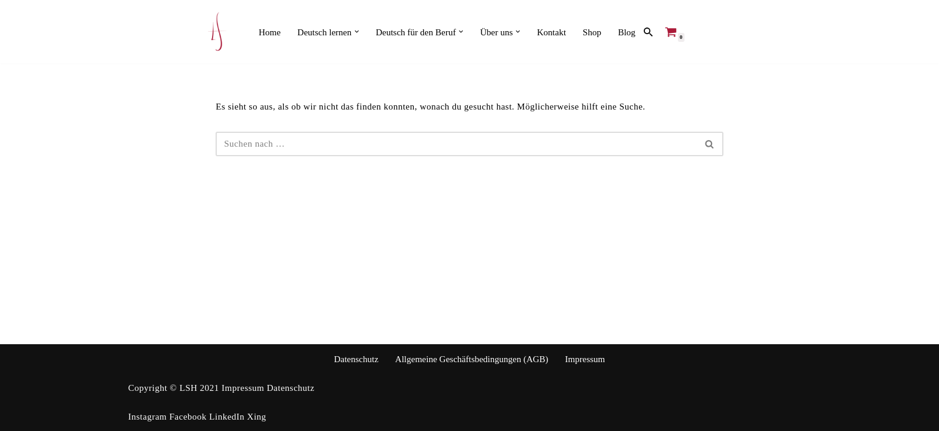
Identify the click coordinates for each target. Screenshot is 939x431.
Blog (626, 32)
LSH (190, 388)
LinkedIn (226, 416)
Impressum (585, 359)
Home (270, 32)
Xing (256, 416)
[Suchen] (648, 32)
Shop (592, 32)
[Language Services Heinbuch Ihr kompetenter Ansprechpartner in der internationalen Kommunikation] (217, 32)
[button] (357, 31)
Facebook (188, 416)
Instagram (147, 416)
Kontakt (551, 32)
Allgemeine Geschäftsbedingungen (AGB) (472, 359)
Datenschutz (356, 359)
